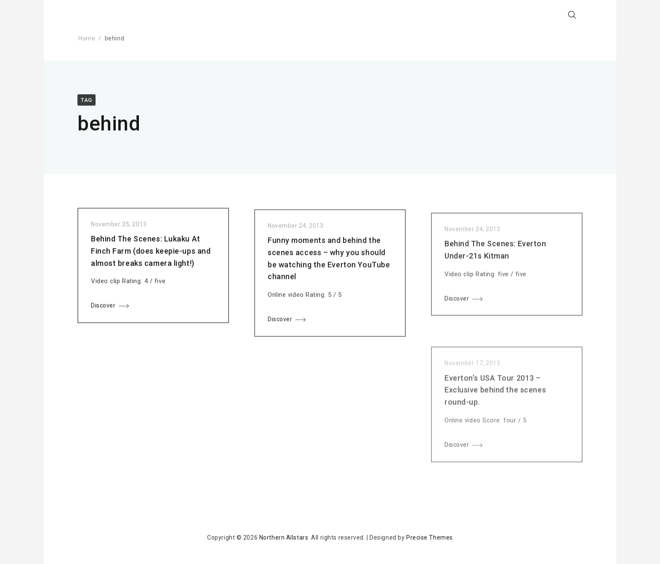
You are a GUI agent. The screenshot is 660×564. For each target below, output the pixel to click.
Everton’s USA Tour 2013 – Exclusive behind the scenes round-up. (495, 404)
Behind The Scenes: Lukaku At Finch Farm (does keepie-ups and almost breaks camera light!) (150, 253)
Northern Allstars (284, 537)
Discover (103, 307)
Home (86, 38)
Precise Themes (429, 537)
